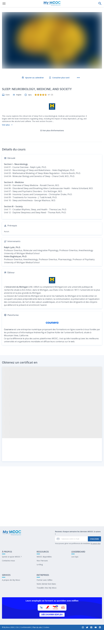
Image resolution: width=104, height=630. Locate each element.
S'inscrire (94, 539)
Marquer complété (52, 517)
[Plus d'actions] (78, 78)
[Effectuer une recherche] (100, 4)
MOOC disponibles (44, 556)
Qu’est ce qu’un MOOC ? (12, 556)
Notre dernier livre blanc (46, 584)
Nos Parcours (42, 560)
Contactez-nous (8, 560)
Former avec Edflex (44, 580)
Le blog (40, 564)
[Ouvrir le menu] (4, 4)
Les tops (74, 556)
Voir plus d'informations (52, 114)
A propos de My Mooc (11, 580)
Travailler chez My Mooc (47, 588)
